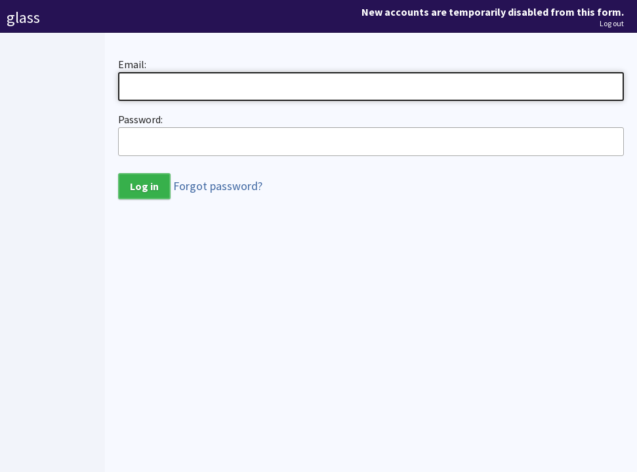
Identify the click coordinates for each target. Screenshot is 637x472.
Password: (140, 119)
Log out (612, 24)
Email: (132, 64)
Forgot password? (217, 185)
